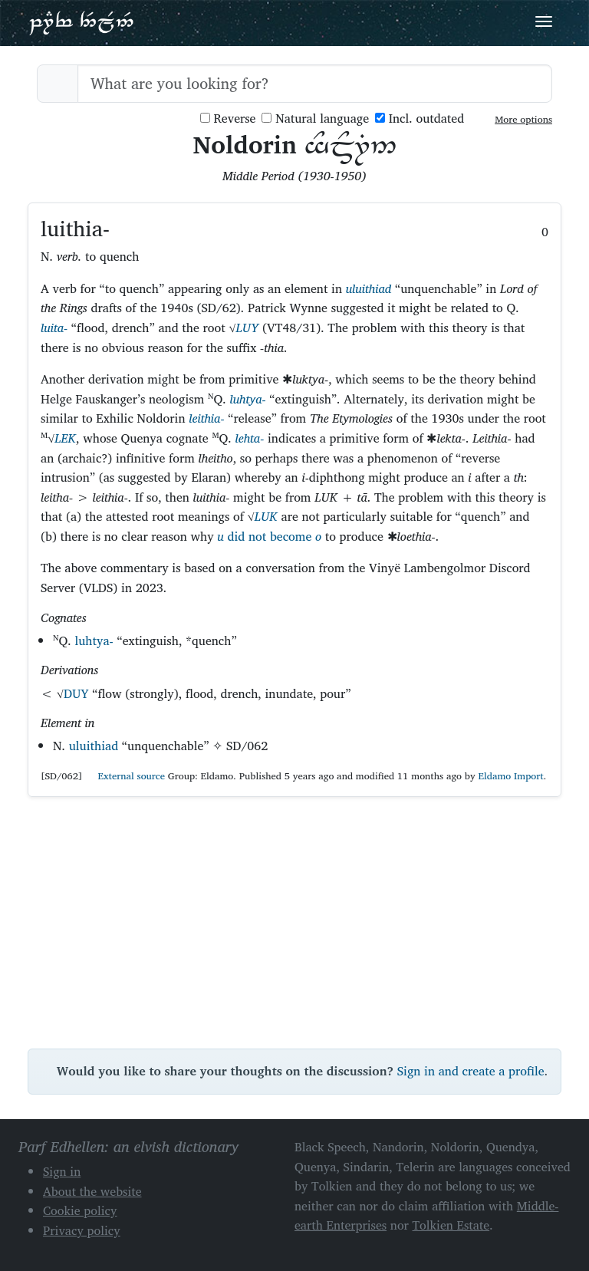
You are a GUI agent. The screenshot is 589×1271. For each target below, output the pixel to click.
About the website (92, 1191)
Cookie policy (80, 1210)
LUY (247, 328)
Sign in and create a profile (471, 1071)
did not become (269, 536)
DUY (76, 693)
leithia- (206, 418)
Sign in (62, 1171)
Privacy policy (81, 1230)
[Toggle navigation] (543, 21)
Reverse (228, 118)
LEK (65, 438)
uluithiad (369, 288)
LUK (266, 516)
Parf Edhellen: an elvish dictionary (81, 22)
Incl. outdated (419, 118)
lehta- (249, 438)
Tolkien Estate (451, 1225)
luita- (54, 328)
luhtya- (247, 399)
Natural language (315, 118)
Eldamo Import (510, 776)
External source (125, 776)
